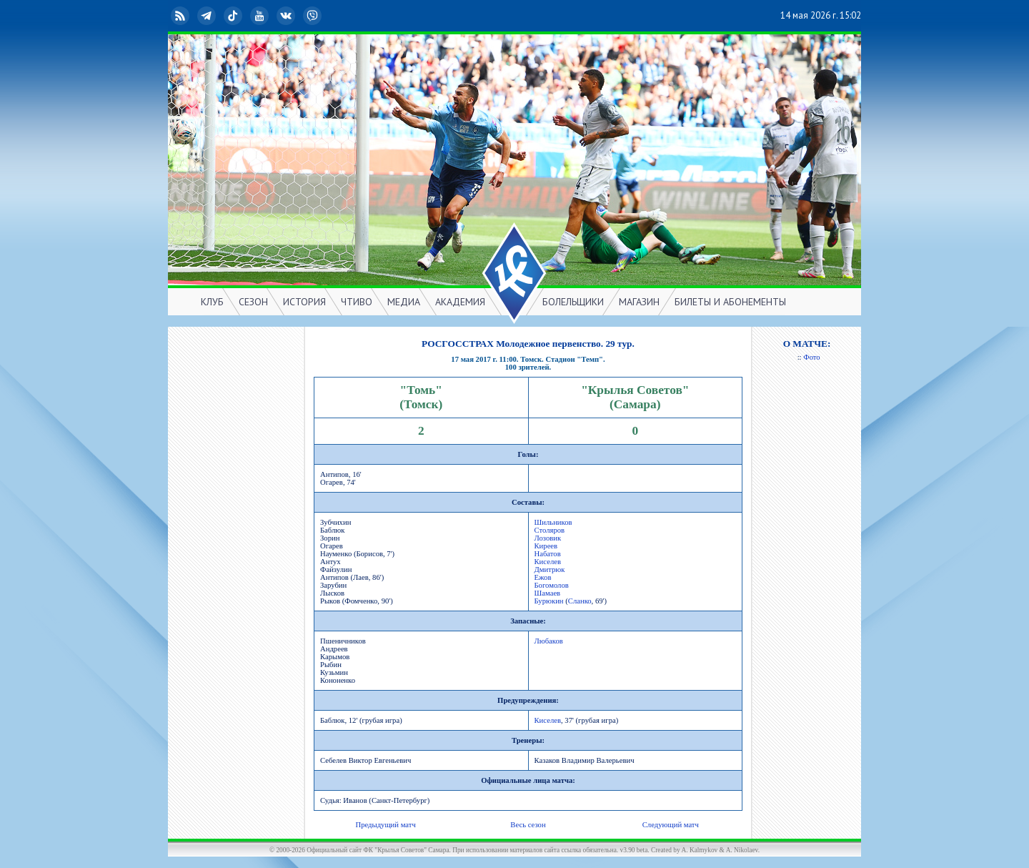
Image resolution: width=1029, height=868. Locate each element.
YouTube (261, 15)
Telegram (208, 15)
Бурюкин (549, 601)
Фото (811, 357)
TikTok (234, 15)
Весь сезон (527, 825)
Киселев (548, 562)
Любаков (549, 641)
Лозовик (548, 538)
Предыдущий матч (385, 825)
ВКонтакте (287, 15)
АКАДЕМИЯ (460, 301)
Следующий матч (670, 825)
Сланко (580, 601)
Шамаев (548, 593)
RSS (181, 15)
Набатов (548, 554)
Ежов (543, 577)
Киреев (546, 546)
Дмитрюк (550, 569)
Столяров (550, 530)
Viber (313, 15)
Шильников (553, 522)
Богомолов (552, 585)
